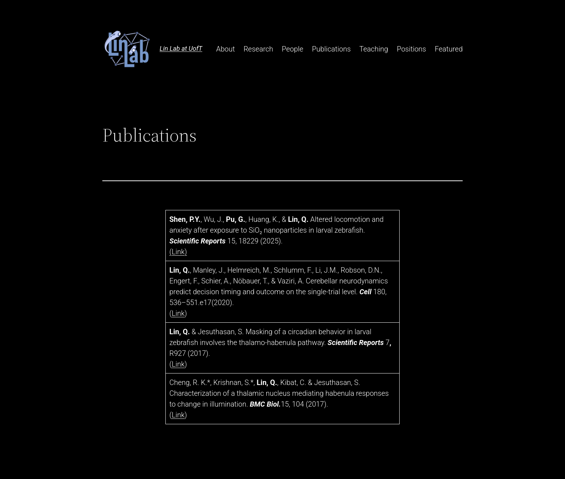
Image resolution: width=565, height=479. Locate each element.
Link (178, 313)
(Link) (178, 251)
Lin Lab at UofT (181, 48)
